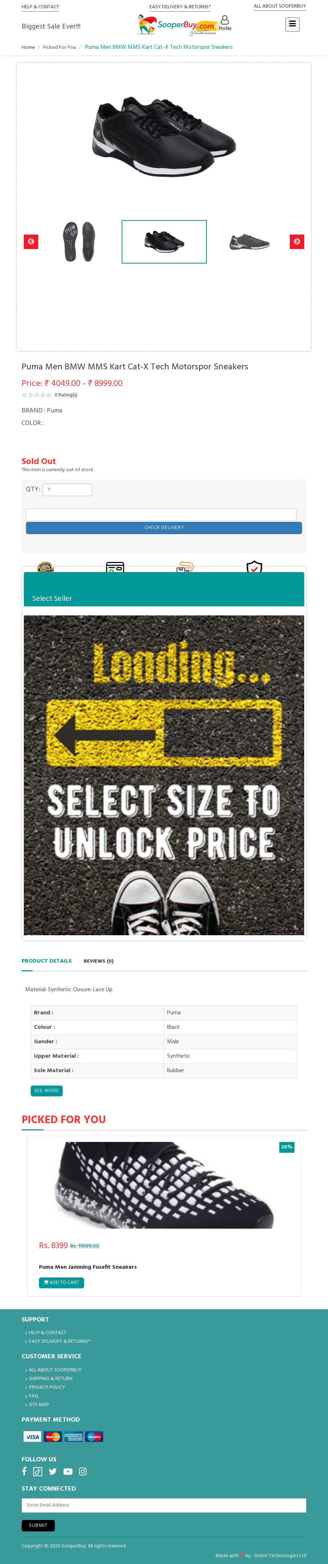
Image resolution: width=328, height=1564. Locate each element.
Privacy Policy (47, 1387)
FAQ (33, 1396)
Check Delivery (164, 525)
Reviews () (99, 958)
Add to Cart (63, 1282)
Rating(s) (64, 395)
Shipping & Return (51, 1379)
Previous (31, 242)
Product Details (47, 958)
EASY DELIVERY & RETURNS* (180, 7)
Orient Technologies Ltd (280, 1555)
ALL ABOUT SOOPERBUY (280, 6)
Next (297, 242)
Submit (38, 1525)
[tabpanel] (164, 1214)
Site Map (39, 1405)
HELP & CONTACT (40, 7)
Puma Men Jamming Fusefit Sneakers (89, 1267)
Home (28, 47)
